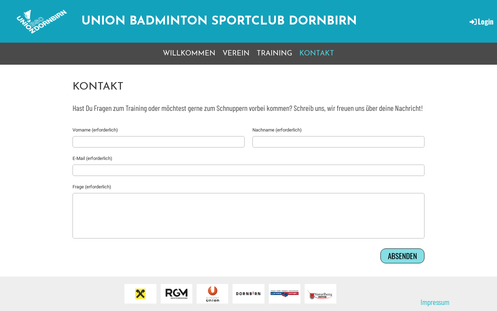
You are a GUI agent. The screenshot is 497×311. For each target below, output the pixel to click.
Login (481, 21)
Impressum (435, 301)
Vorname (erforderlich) (95, 130)
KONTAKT (316, 53)
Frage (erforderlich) (92, 186)
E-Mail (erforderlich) (92, 158)
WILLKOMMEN (189, 53)
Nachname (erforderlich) (277, 130)
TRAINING (274, 53)
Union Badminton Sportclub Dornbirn (219, 21)
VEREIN (236, 53)
